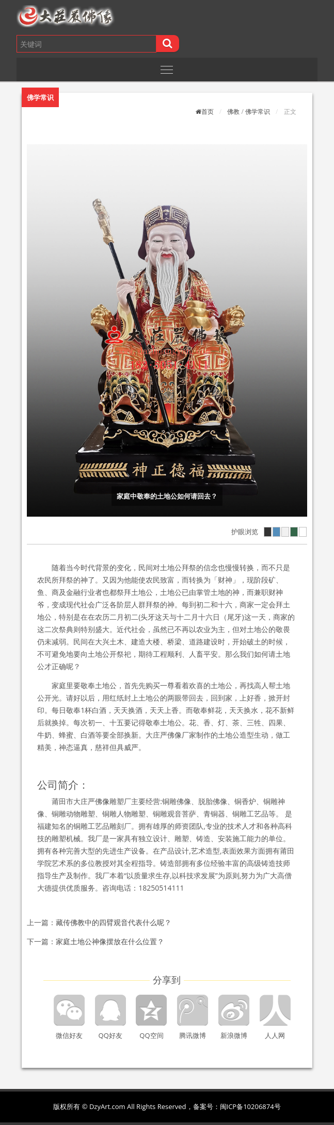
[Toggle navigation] (167, 69)
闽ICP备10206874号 (250, 1106)
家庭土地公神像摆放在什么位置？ (110, 941)
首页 (207, 111)
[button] (98, 16)
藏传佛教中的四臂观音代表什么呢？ (113, 922)
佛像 (102, 801)
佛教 (233, 111)
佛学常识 (257, 111)
